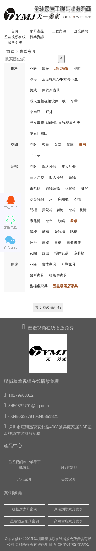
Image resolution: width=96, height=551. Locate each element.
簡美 (33, 79)
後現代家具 (68, 468)
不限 (33, 68)
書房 (82, 145)
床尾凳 (35, 221)
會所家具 (37, 275)
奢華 (74, 101)
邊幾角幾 (53, 188)
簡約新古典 (51, 90)
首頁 (14, 31)
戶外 (49, 112)
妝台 (49, 221)
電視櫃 (35, 188)
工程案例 (59, 31)
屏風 (45, 253)
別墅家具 (68, 264)
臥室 (57, 145)
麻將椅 (79, 253)
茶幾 (72, 177)
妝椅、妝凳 (78, 210)
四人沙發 (56, 177)
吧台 (33, 242)
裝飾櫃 (59, 231)
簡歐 (77, 68)
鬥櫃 (33, 210)
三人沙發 (37, 177)
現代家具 (24, 479)
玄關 (33, 253)
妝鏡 (61, 221)
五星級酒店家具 (65, 286)
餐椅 (33, 231)
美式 (33, 90)
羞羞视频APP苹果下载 (60, 79)
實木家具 (49, 264)
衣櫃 (77, 199)
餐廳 (70, 145)
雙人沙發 (68, 167)
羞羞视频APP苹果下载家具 (24, 464)
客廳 (45, 145)
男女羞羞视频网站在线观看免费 (55, 123)
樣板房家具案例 (24, 509)
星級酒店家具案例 (24, 521)
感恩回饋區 (39, 134)
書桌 (45, 242)
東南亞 (35, 112)
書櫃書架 (74, 242)
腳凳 (84, 188)
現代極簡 (61, 68)
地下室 (35, 155)
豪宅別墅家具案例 (68, 509)
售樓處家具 (39, 286)
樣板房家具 (58, 275)
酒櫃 (45, 231)
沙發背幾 (37, 199)
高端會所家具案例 (68, 521)
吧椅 (73, 231)
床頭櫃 (63, 199)
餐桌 (73, 221)
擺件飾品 (61, 253)
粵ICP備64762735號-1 (71, 544)
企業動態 (81, 31)
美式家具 (68, 479)
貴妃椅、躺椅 (52, 210)
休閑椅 (70, 188)
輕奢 (45, 68)
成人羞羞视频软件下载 (48, 101)
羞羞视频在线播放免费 (15, 39)
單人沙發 (49, 167)
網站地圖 (45, 544)
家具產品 (37, 31)
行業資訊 (37, 37)
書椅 (57, 242)
